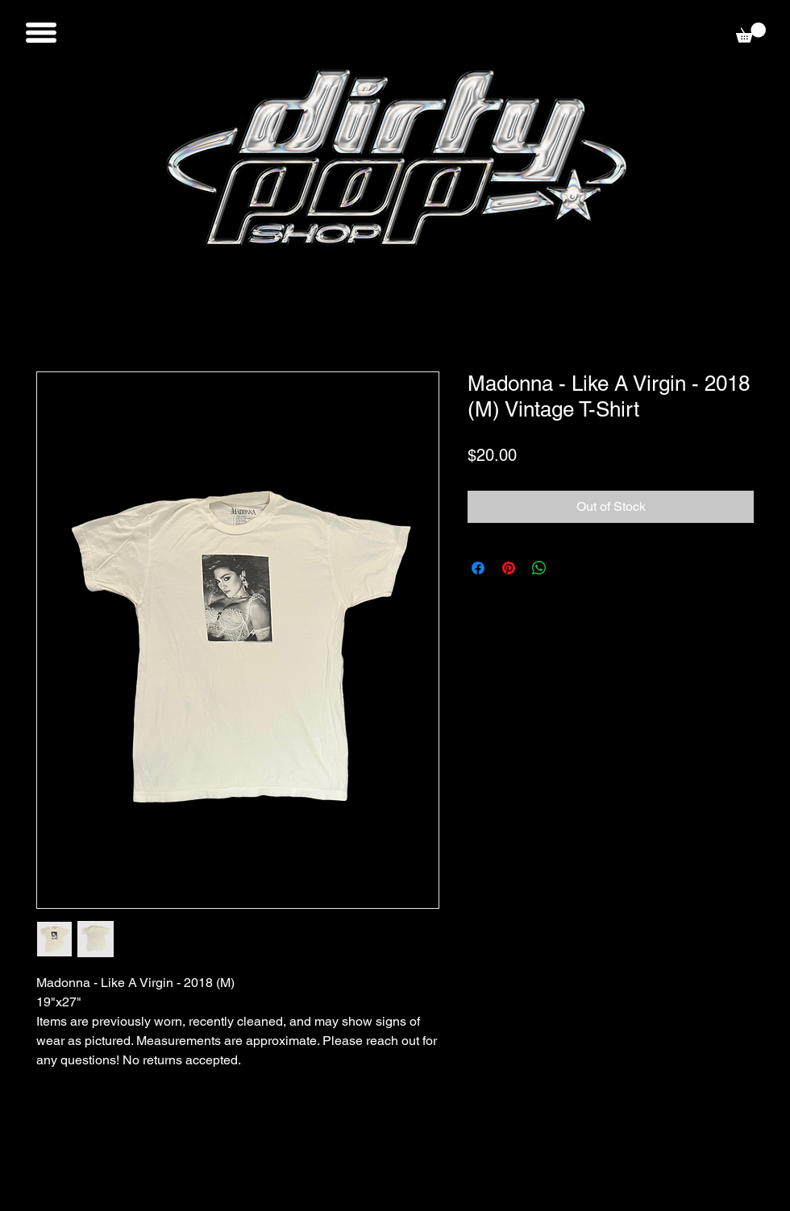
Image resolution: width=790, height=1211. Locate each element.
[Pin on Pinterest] (508, 568)
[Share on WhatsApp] (539, 568)
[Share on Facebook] (478, 568)
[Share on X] (570, 568)
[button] (41, 33)
